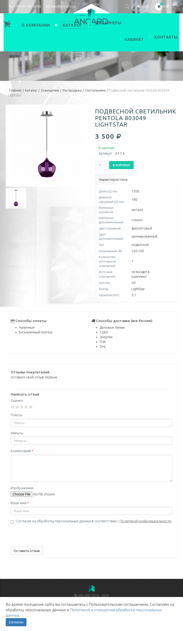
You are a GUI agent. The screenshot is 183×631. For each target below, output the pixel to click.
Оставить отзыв (27, 551)
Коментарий (22, 451)
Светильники (95, 90)
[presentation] (47, 534)
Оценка (17, 400)
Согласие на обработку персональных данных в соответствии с (93, 521)
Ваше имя (20, 503)
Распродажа (72, 90)
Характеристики (106, 179)
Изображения (22, 488)
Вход (143, 6)
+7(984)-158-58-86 (25, 6)
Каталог (31, 90)
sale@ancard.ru (60, 6)
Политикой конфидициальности (145, 521)
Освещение (50, 90)
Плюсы (16, 415)
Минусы (17, 433)
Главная (15, 90)
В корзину (121, 165)
